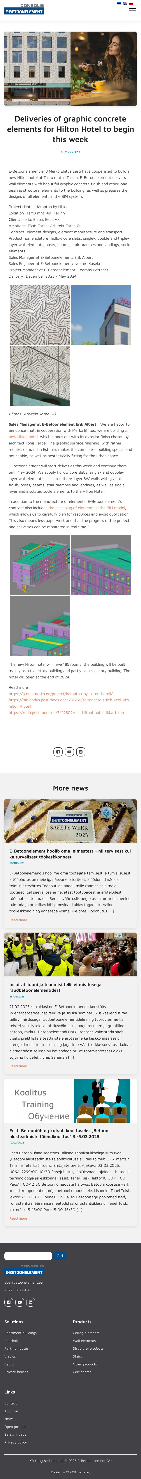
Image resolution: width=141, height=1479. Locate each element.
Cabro (9, 1364)
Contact (10, 1403)
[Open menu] (132, 10)
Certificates (82, 1372)
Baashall (11, 1341)
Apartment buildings (20, 1333)
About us (11, 1411)
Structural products (88, 1348)
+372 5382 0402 (17, 1290)
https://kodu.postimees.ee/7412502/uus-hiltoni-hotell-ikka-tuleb (66, 712)
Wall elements (84, 1341)
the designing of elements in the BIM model (86, 507)
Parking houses (16, 1348)
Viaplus (10, 1356)
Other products (85, 1364)
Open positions (16, 1427)
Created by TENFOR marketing (70, 1472)
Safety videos (15, 1434)
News (8, 1419)
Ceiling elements (86, 1333)
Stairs (77, 1356)
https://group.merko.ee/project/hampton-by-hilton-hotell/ (61, 693)
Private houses (16, 1372)
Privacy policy (15, 1442)
